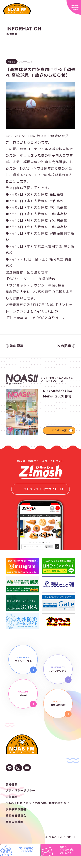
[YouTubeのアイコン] (27, 768)
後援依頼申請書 (16, 809)
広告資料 (11, 797)
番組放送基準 (14, 822)
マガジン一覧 (59, 430)
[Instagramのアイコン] (18, 768)
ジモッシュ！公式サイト (43, 489)
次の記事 (66, 346)
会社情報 (11, 784)
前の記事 (15, 346)
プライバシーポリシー (20, 790)
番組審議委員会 (16, 815)
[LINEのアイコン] (9, 768)
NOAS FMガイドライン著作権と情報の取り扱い (38, 803)
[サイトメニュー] (73, 7)
